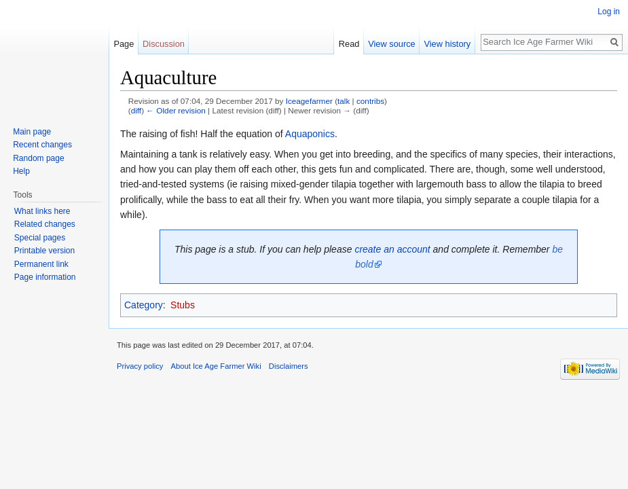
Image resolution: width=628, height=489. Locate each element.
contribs (370, 100)
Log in (608, 11)
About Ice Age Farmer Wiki (216, 366)
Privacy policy (140, 366)
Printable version (44, 250)
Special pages (39, 237)
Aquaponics (310, 133)
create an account (392, 249)
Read (349, 44)
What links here (42, 211)
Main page (32, 132)
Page (123, 44)
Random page (38, 158)
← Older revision (176, 110)
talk (343, 100)
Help (21, 171)
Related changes (44, 224)
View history (447, 44)
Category (143, 305)
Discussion (164, 44)
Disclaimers (288, 366)
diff (136, 110)
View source (391, 44)
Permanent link (41, 264)
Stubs (182, 305)
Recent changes (42, 144)
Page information (45, 277)
